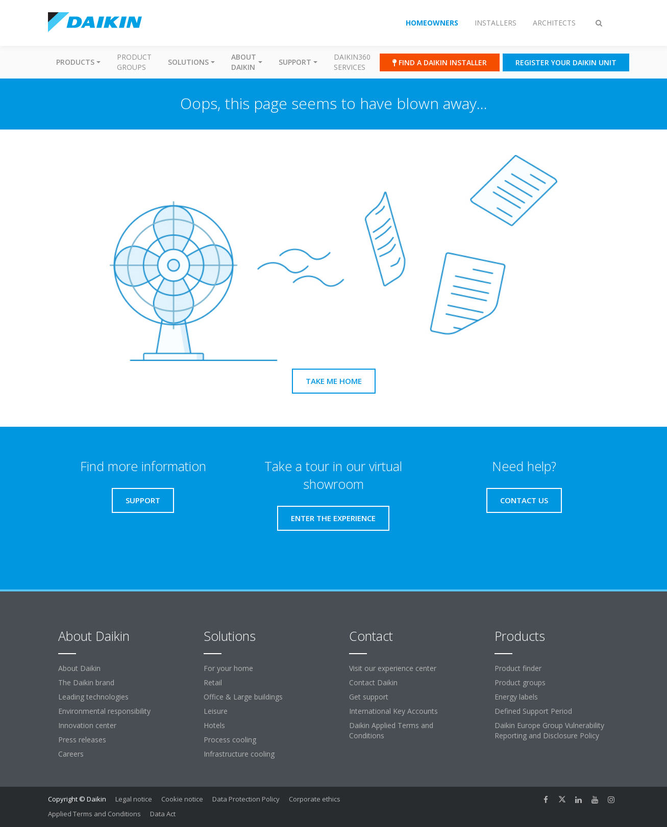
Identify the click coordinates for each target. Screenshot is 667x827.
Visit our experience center (392, 668)
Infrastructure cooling (239, 754)
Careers (71, 754)
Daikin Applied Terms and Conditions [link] (391, 730)
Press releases (82, 739)
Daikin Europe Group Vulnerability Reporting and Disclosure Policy (549, 730)
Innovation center (87, 725)
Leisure (216, 711)
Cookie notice (182, 799)
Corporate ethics (314, 799)
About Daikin (79, 668)
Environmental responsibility (104, 711)
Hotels (214, 725)
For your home (228, 668)
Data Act (163, 813)
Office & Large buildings (243, 697)
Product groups (134, 62)
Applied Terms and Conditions (94, 813)
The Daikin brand (86, 682)
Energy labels (516, 697)
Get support (368, 697)
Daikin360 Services (352, 62)
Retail (213, 682)
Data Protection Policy (246, 799)
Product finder (518, 668)
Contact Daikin (373, 682)
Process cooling (230, 739)
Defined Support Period (533, 711)
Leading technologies (93, 697)
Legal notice (133, 799)
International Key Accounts (393, 711)
